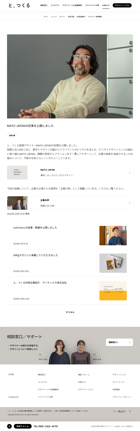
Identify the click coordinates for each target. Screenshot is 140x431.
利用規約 (116, 389)
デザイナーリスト (85, 389)
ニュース (54, 17)
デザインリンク (119, 374)
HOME (11, 374)
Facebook (13, 397)
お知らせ (105, 5)
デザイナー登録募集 (95, 17)
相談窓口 (43, 5)
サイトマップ (118, 382)
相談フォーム (83, 374)
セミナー (62, 17)
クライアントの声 (92, 5)
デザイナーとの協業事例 (72, 5)
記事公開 (71, 17)
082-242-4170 (46, 426)
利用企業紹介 (81, 17)
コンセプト (55, 5)
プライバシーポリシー (122, 397)
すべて (46, 17)
